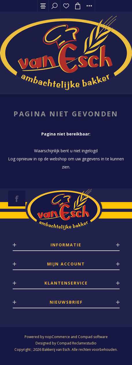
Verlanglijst (66, 6)
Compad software (93, 336)
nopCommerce (57, 336)
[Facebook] (16, 198)
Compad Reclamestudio (76, 343)
